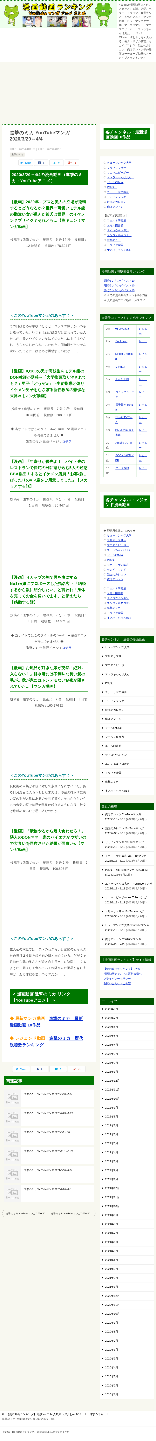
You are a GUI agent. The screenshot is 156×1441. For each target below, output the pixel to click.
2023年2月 (111, 1062)
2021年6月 (111, 1242)
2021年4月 (111, 1259)
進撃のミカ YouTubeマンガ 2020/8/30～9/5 (48, 1094)
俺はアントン (115, 206)
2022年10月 (112, 1098)
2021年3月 (111, 1268)
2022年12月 (112, 1080)
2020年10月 (112, 1313)
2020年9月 (111, 1322)
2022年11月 (112, 1089)
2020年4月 (111, 1367)
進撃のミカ (17, 154)
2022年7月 (111, 1125)
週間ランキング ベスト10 (119, 280)
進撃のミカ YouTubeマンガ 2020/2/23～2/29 (48, 1113)
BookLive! (121, 341)
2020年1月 (111, 1394)
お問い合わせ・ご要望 (117, 983)
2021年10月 (112, 1206)
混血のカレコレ (116, 201)
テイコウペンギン (118, 230)
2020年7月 (111, 1340)
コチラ (67, 441)
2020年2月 (111, 1385)
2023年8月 (111, 1009)
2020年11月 (112, 1304)
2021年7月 (111, 1233)
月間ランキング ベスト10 (119, 285)
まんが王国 (122, 379)
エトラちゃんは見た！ (120, 177)
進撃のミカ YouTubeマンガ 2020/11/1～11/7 (48, 1151)
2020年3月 (111, 1376)
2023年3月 (111, 1053)
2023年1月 (111, 1071)
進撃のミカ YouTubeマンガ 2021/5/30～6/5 (48, 1170)
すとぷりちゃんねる (119, 617)
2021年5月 (111, 1251)
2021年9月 (111, 1215)
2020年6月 (111, 1349)
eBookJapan (122, 328)
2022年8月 (111, 1116)
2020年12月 (112, 1295)
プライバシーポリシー (117, 978)
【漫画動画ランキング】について (124, 968)
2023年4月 (111, 1044)
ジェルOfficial (115, 182)
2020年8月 (111, 1331)
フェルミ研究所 (116, 220)
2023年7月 (111, 1017)
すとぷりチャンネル (119, 250)
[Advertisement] (78, 91)
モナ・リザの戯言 (118, 192)
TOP (43, 1414)
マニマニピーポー (118, 172)
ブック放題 (122, 468)
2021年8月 (111, 1224)
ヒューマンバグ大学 (119, 162)
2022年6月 (111, 1134)
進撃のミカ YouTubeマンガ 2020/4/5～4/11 (73, 1213)
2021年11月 (112, 1197)
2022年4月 (111, 1152)
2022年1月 (111, 1179)
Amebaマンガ (123, 442)
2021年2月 (111, 1277)
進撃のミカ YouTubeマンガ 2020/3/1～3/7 (47, 1132)
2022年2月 (111, 1170)
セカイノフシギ (116, 197)
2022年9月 (111, 1107)
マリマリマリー (116, 167)
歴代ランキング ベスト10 (119, 290)
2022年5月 (111, 1143)
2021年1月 (111, 1286)
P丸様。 (112, 187)
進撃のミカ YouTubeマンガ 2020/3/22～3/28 (27, 1213)
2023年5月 (111, 1035)
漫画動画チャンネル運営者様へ (123, 973)
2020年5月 (111, 1358)
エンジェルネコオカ (119, 235)
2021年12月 (112, 1188)
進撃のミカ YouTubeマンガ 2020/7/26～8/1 (48, 1189)
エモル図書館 (115, 225)
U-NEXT (120, 366)
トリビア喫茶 (115, 244)
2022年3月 (111, 1161)
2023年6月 (111, 1026)
